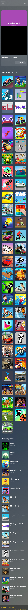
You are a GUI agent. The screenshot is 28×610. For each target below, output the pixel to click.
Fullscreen (20, 63)
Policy (19, 609)
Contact (24, 609)
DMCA (14, 609)
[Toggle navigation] (3, 2)
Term (9, 609)
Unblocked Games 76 (7, 607)
